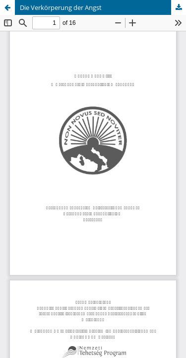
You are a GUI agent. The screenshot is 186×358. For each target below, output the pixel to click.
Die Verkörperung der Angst (61, 7)
